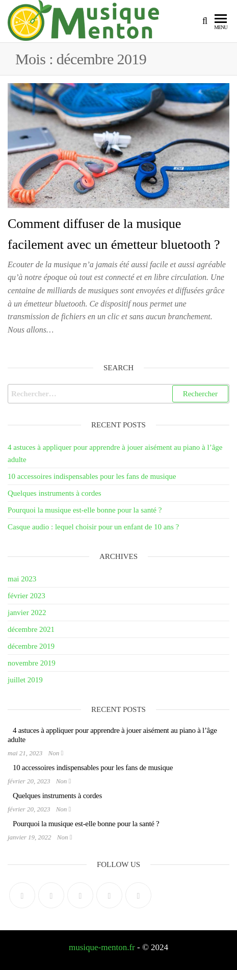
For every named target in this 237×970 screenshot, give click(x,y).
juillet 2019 (25, 680)
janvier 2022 (27, 612)
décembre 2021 (31, 629)
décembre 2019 (31, 646)
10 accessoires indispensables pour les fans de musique (92, 476)
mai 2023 (22, 579)
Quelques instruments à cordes (54, 493)
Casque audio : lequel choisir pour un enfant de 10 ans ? (93, 527)
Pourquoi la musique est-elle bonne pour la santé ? (85, 510)
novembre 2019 (32, 663)
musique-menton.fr (102, 947)
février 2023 (26, 596)
